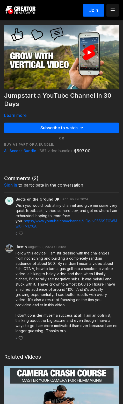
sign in (10, 185)
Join (93, 10)
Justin (21, 247)
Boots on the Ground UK (38, 199)
